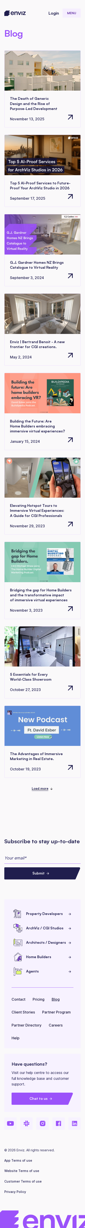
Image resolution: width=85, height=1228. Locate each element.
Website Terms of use (21, 1171)
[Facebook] (58, 1123)
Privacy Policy (15, 1192)
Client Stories (23, 1012)
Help (15, 1038)
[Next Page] (42, 789)
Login (54, 13)
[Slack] (26, 1123)
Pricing (38, 999)
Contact (18, 999)
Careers (56, 1025)
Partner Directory (26, 1025)
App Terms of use (18, 1160)
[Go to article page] (42, 88)
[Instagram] (42, 1123)
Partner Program (56, 1012)
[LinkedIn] (74, 1123)
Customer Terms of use (23, 1181)
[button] (72, 13)
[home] (15, 13)
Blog (56, 999)
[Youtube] (10, 1123)
